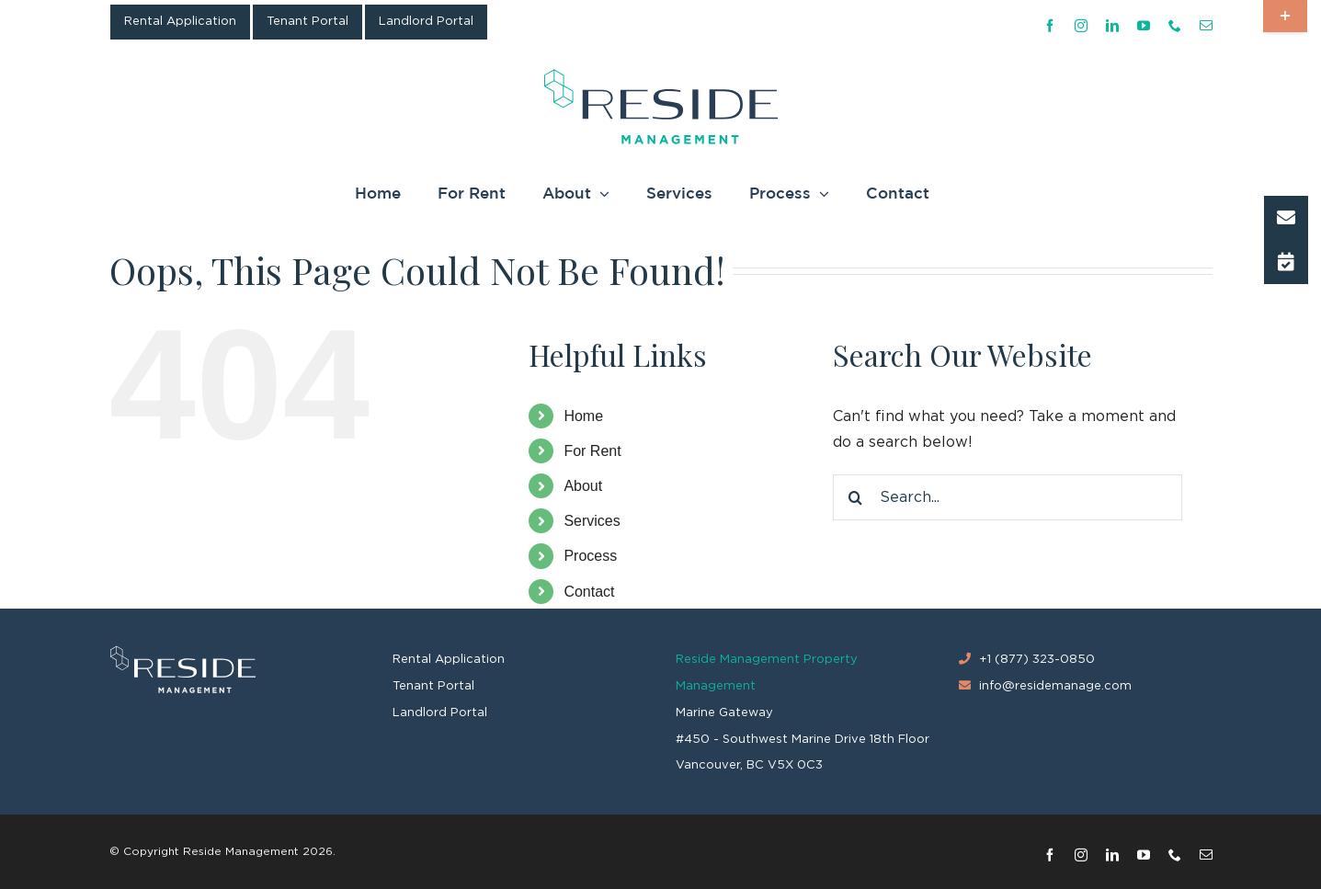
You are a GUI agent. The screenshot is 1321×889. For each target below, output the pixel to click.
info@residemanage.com (1055, 686)
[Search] (856, 497)
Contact (589, 591)
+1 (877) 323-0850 (1037, 660)
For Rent (592, 451)
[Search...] (1007, 497)
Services (592, 521)
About (583, 486)
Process (590, 556)
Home (583, 416)
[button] (1286, 218)
